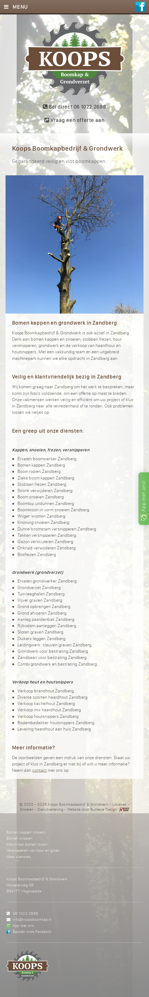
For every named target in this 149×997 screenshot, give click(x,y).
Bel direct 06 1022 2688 (74, 106)
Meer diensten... (20, 856)
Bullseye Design (104, 809)
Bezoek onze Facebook (32, 931)
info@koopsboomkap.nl (32, 919)
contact (39, 770)
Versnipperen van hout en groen (33, 850)
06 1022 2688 (25, 913)
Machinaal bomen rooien (27, 844)
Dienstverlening (50, 809)
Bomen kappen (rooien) (26, 832)
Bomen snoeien (20, 838)
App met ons (23, 925)
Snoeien (27, 809)
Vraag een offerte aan (74, 120)
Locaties (119, 804)
